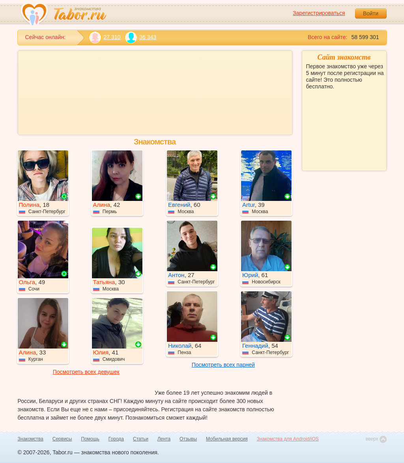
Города (116, 439)
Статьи (140, 439)
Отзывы (188, 439)
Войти (370, 13)
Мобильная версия (227, 439)
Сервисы (62, 439)
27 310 (105, 37)
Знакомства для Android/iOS (288, 439)
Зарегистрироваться (319, 13)
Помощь (90, 439)
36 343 (140, 37)
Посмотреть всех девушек (86, 372)
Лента (163, 439)
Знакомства (30, 439)
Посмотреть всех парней (223, 365)
